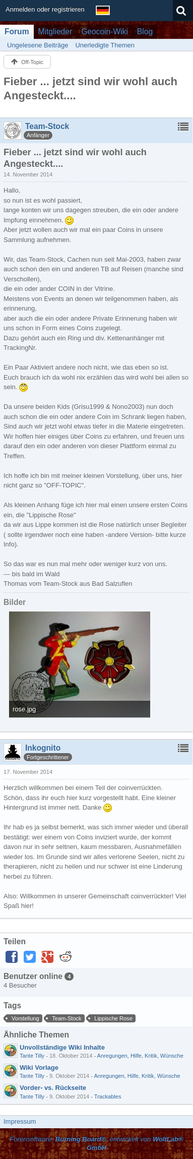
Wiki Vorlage (39, 1067)
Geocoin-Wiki (104, 31)
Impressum (20, 1121)
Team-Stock (66, 1018)
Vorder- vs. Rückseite (53, 1087)
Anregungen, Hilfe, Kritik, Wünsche (140, 1056)
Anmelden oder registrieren (45, 9)
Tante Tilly (32, 1056)
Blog (145, 31)
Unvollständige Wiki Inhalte (62, 1047)
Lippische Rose (113, 1018)
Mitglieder (55, 31)
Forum (17, 31)
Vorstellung (25, 1018)
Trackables (107, 1096)
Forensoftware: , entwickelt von (96, 1143)
